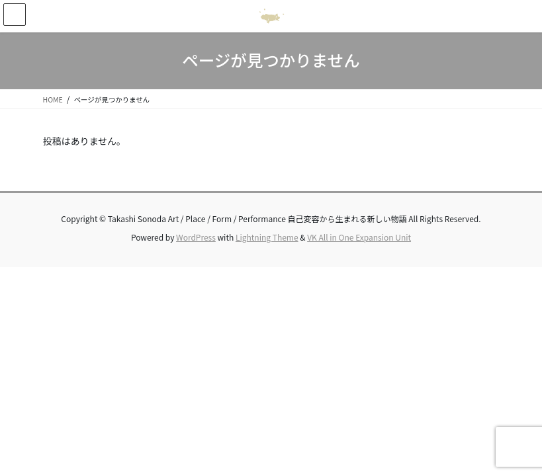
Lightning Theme (267, 237)
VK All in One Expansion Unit (359, 237)
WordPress (196, 237)
